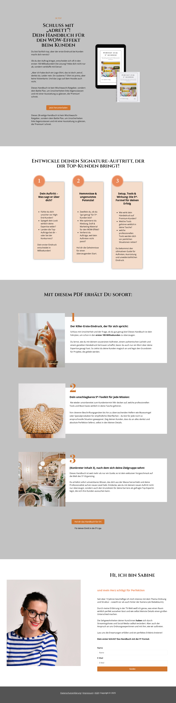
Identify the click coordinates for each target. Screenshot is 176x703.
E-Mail (100, 658)
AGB (97, 693)
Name (100, 648)
